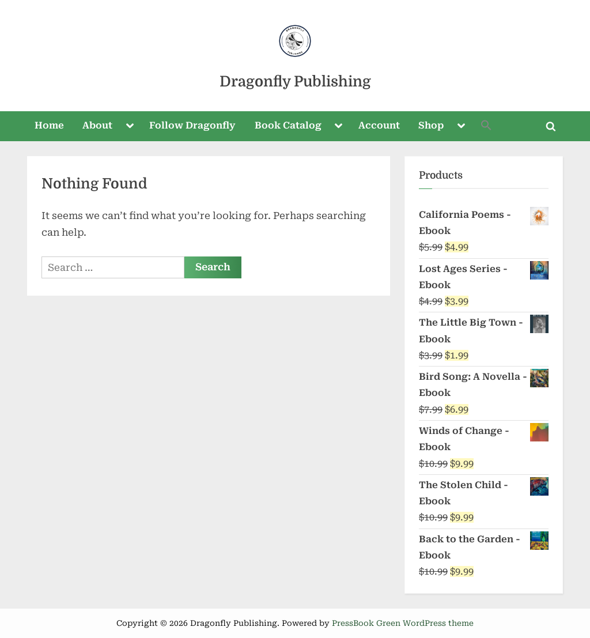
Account (379, 125)
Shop (431, 125)
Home (49, 125)
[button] (487, 126)
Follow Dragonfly (192, 125)
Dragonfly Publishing (295, 81)
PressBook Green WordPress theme (403, 623)
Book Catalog (288, 125)
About (97, 125)
